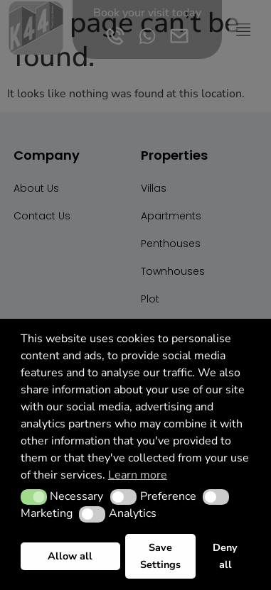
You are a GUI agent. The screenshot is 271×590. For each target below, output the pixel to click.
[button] (34, 497)
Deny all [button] (225, 556)
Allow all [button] (70, 556)
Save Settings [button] (160, 556)
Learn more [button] (137, 475)
